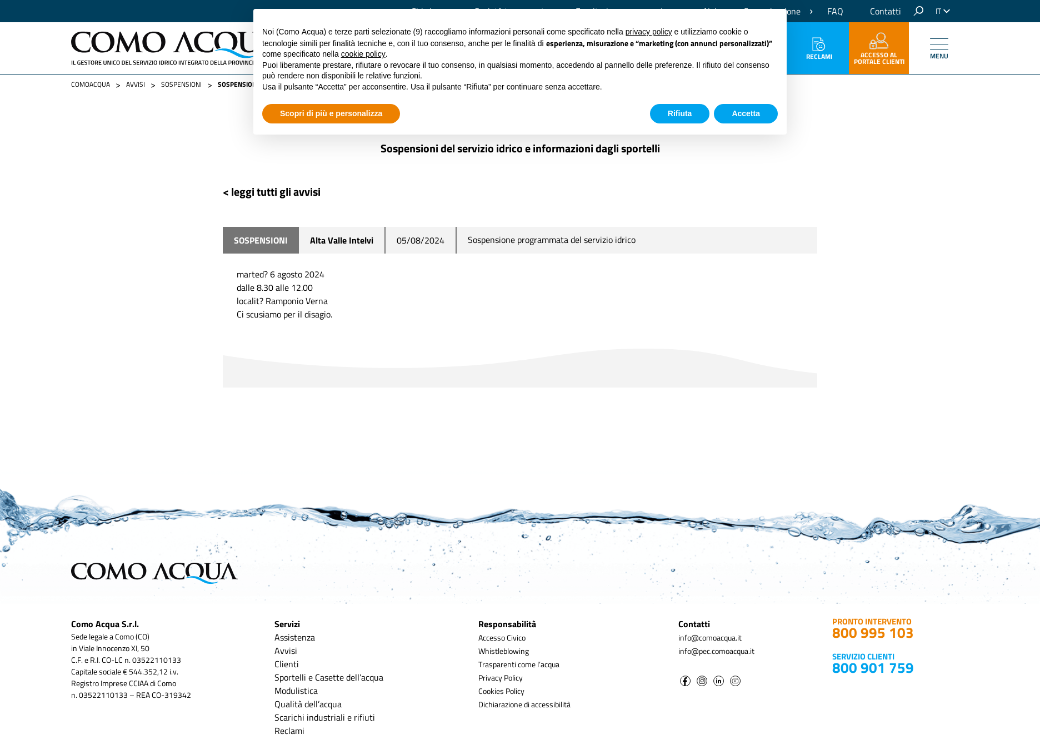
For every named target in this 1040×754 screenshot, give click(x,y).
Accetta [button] (746, 113)
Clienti (286, 664)
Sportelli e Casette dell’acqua (328, 677)
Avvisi (285, 650)
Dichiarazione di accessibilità (524, 704)
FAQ (835, 11)
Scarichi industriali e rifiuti (324, 717)
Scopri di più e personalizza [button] (331, 113)
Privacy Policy (500, 677)
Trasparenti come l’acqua (518, 664)
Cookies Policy (501, 691)
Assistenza (294, 637)
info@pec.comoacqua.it (716, 651)
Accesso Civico (502, 637)
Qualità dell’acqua (308, 704)
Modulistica (296, 690)
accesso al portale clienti (879, 49)
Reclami (819, 49)
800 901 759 (873, 667)
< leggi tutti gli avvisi (272, 191)
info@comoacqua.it (710, 637)
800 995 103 (873, 632)
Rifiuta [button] (680, 113)
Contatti (885, 11)
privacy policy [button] (649, 31)
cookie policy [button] (363, 53)
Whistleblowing (503, 651)
